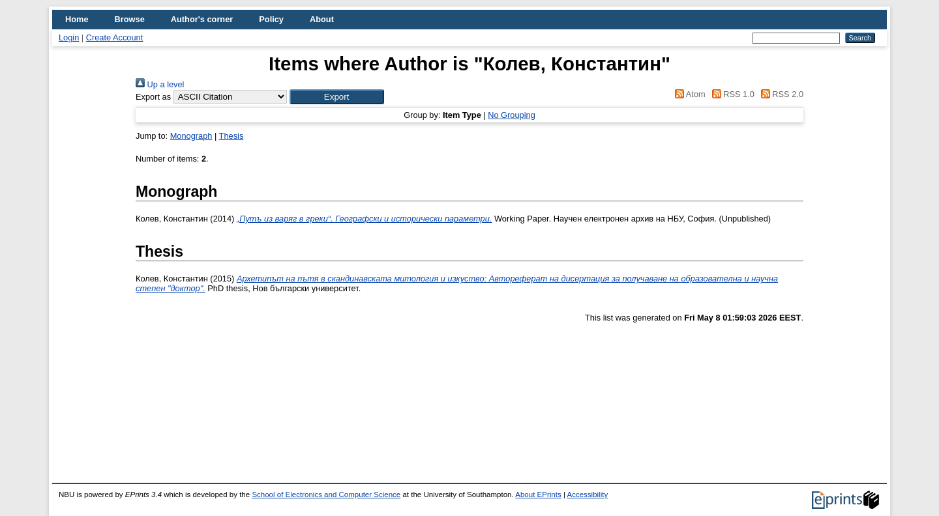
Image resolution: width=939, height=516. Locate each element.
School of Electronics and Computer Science (326, 494)
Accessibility (587, 494)
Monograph (191, 136)
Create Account (114, 37)
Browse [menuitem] (130, 19)
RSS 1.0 (731, 94)
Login (69, 37)
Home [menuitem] (77, 19)
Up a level (160, 84)
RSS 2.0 (779, 94)
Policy (271, 19)
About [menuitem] (322, 19)
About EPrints (538, 494)
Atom (688, 94)
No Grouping (511, 115)
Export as (153, 97)
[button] (337, 96)
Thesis (231, 136)
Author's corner (202, 19)
